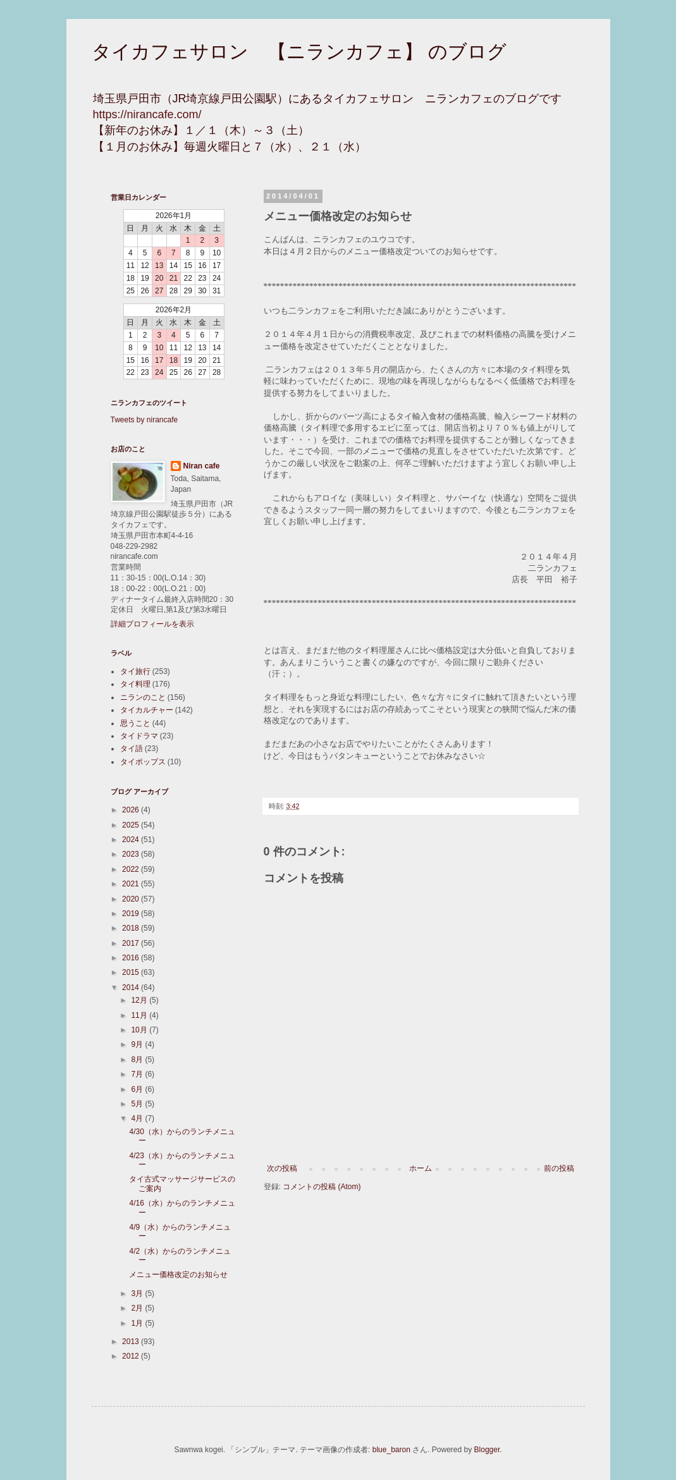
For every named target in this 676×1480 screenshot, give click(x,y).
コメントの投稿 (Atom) (321, 1186)
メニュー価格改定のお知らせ (178, 1274)
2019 (131, 913)
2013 (131, 1341)
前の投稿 (559, 1168)
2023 (131, 854)
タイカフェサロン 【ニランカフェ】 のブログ (299, 51)
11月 (140, 1015)
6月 (138, 1089)
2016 (131, 957)
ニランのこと (143, 697)
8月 (138, 1059)
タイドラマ (139, 735)
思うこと (135, 723)
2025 (131, 825)
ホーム (420, 1168)
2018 (131, 928)
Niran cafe (201, 466)
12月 (140, 1000)
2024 (131, 839)
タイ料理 (135, 684)
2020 (131, 899)
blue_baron (391, 1449)
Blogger (487, 1449)
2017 (131, 943)
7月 (138, 1074)
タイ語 (131, 748)
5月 (138, 1103)
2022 (131, 869)
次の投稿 (282, 1168)
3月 (138, 1293)
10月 (140, 1029)
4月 (138, 1118)
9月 (138, 1044)
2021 (131, 883)
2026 (131, 809)
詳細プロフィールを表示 (152, 624)
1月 (138, 1323)
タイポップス (143, 761)
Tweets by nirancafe (144, 419)
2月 (138, 1308)
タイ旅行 (135, 671)
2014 (131, 987)
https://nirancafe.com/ (147, 114)
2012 (131, 1356)
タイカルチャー (146, 710)
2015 (131, 972)
